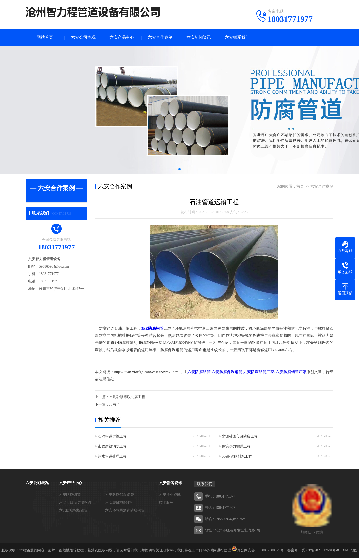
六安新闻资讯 (198, 37)
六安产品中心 (121, 37)
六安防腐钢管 (70, 495)
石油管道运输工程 (112, 436)
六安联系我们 (237, 37)
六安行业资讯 (170, 495)
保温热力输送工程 (236, 446)
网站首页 (45, 37)
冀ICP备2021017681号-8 (320, 550)
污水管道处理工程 (112, 456)
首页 (300, 186)
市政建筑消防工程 (112, 446)
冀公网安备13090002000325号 (260, 550)
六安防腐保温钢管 (119, 495)
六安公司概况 (83, 37)
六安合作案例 (160, 37)
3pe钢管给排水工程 (237, 456)
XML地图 (350, 550)
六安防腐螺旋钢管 (73, 510)
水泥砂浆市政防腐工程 (127, 397)
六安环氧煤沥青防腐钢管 (125, 510)
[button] (179, 169)
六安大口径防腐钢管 (75, 502)
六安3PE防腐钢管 (119, 502)
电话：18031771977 (220, 508)
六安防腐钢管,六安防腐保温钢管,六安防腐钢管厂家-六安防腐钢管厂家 (246, 372)
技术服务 (166, 502)
